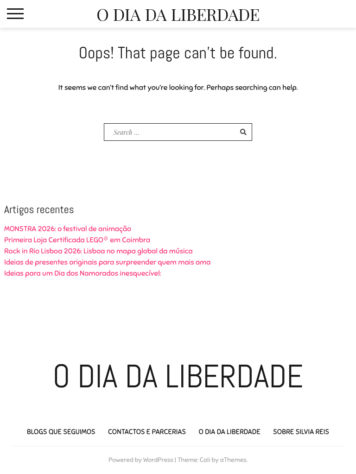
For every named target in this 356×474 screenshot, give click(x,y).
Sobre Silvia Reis (301, 432)
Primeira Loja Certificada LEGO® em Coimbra (77, 240)
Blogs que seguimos (61, 432)
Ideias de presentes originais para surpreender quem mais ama (107, 262)
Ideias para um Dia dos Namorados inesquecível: (82, 273)
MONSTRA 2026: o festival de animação (67, 229)
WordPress (158, 460)
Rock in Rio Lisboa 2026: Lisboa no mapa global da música (98, 251)
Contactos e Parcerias (147, 432)
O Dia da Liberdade (178, 14)
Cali (205, 460)
